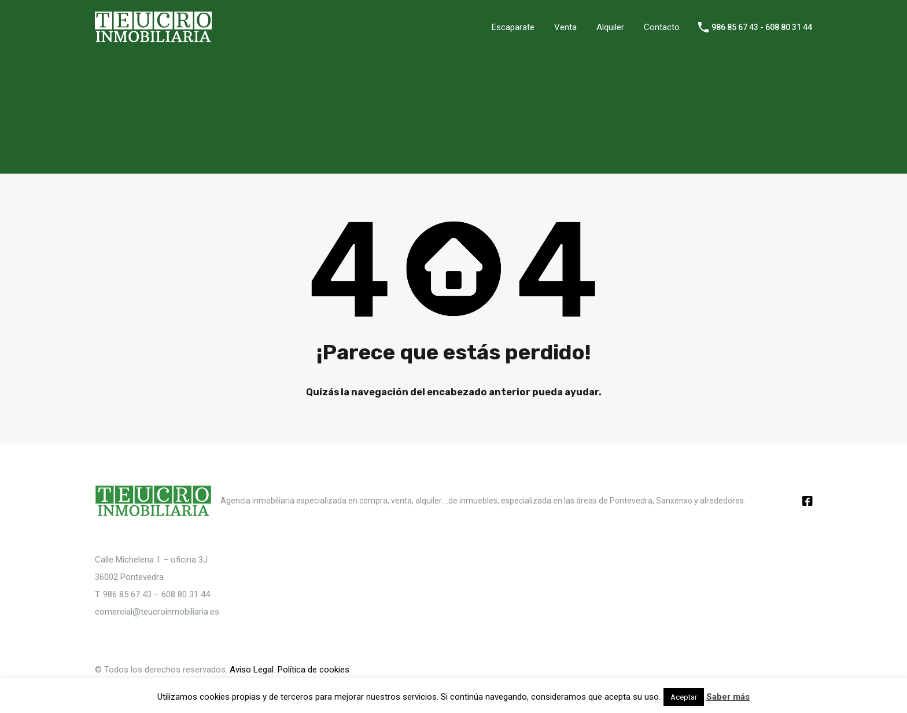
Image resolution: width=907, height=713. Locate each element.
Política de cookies (313, 669)
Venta (565, 27)
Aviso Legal (252, 669)
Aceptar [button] (683, 697)
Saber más (728, 697)
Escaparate (513, 27)
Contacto (662, 27)
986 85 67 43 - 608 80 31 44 (761, 27)
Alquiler (610, 27)
